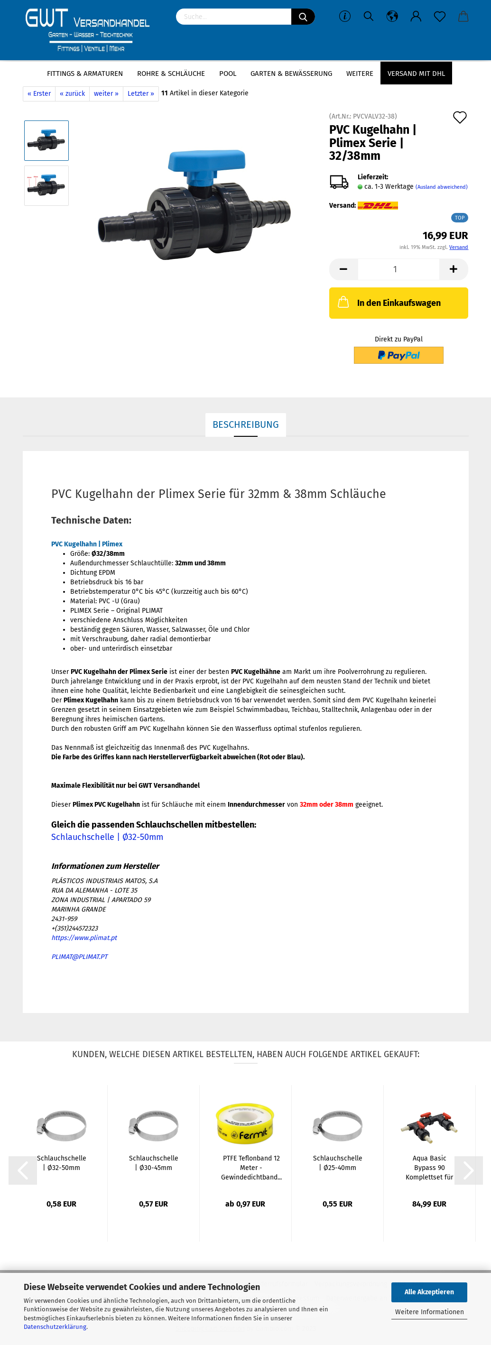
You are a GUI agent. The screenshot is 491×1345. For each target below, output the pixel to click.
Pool (227, 73)
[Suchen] (303, 17)
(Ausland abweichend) (442, 187)
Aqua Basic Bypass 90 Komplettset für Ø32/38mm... (429, 1168)
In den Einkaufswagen (388, 301)
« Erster (39, 94)
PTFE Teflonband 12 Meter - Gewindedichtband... (251, 1167)
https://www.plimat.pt (84, 938)
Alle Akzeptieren (429, 1292)
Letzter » (141, 94)
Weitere (359, 73)
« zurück (72, 94)
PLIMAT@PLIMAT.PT (79, 957)
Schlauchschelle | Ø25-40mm (337, 1163)
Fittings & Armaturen (85, 73)
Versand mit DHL (416, 73)
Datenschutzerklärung (55, 1326)
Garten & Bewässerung (291, 73)
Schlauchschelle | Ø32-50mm (107, 837)
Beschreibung (246, 424)
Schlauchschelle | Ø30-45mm (153, 1163)
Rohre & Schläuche (171, 73)
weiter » (106, 94)
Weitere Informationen (429, 1312)
